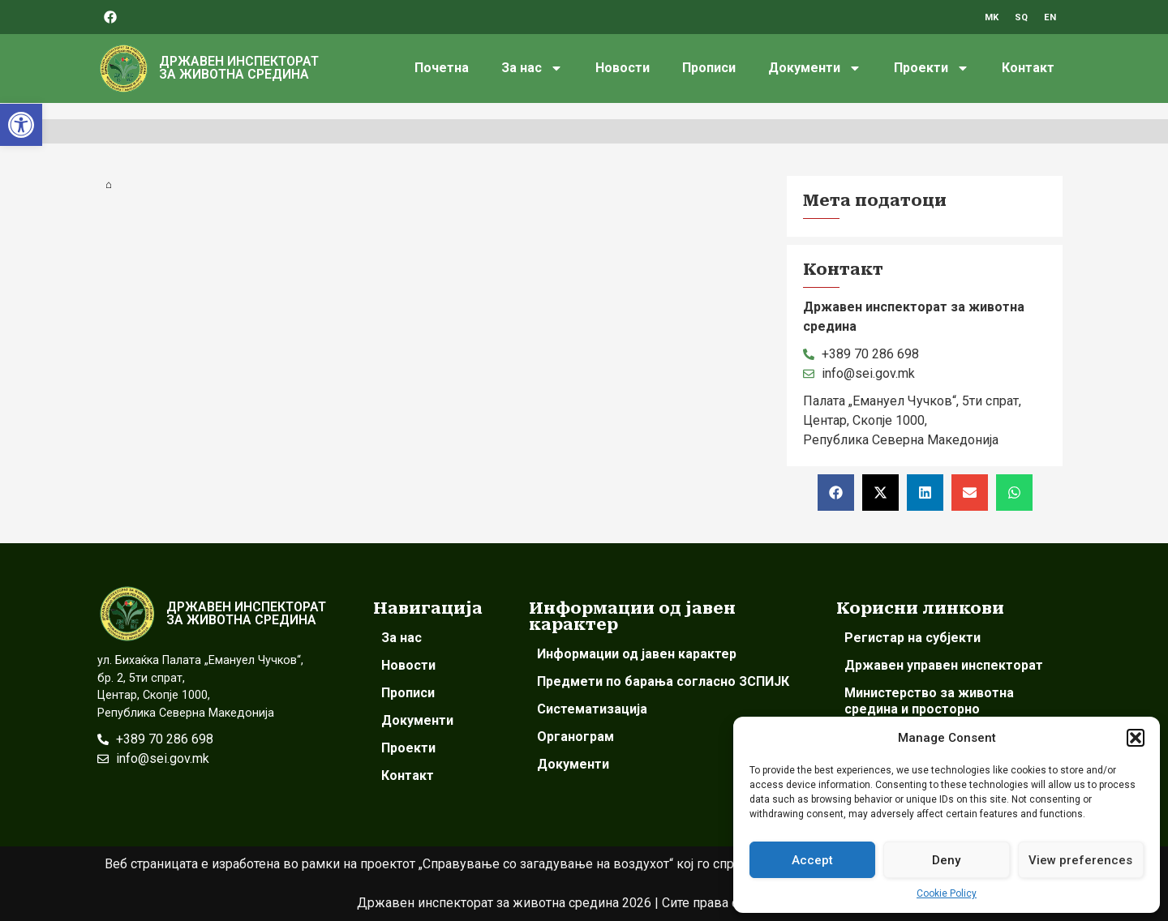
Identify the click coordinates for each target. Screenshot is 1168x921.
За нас (532, 68)
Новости (622, 67)
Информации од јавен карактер (636, 654)
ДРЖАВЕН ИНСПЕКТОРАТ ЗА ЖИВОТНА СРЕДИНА (239, 68)
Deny (946, 860)
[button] (21, 125)
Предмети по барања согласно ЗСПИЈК (663, 681)
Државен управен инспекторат (943, 665)
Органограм (575, 736)
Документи (814, 68)
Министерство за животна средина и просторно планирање (929, 709)
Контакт (1028, 67)
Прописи (709, 67)
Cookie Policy (947, 893)
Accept (812, 860)
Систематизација (592, 709)
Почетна (441, 67)
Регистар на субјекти (912, 637)
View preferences (1080, 860)
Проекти (931, 68)
